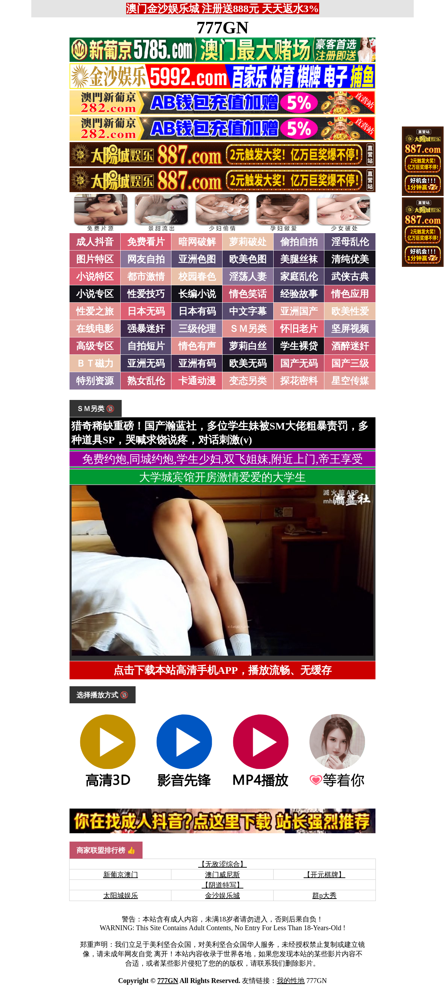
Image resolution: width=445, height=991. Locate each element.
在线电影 (95, 328)
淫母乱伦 (350, 242)
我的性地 (291, 980)
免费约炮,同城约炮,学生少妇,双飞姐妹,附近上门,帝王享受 (222, 459)
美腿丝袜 (299, 259)
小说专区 (95, 294)
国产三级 (350, 363)
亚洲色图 (197, 259)
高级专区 (95, 346)
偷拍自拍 (299, 242)
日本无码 (146, 311)
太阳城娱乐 (120, 895)
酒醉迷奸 (350, 346)
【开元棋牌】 (324, 874)
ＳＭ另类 (248, 328)
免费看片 (146, 242)
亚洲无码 (146, 363)
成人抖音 (95, 242)
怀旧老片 (299, 328)
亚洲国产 (299, 311)
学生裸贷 (299, 346)
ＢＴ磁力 (95, 363)
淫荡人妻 (248, 276)
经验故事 (299, 294)
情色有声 (197, 346)
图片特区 (95, 259)
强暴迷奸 (146, 328)
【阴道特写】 (222, 885)
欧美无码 (248, 363)
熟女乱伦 (146, 381)
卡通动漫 (197, 381)
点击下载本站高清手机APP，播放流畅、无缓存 (222, 670)
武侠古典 (350, 276)
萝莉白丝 (248, 346)
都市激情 (146, 276)
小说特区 (95, 276)
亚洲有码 (197, 363)
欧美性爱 (350, 311)
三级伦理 (197, 328)
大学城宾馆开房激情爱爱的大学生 (222, 477)
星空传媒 (350, 381)
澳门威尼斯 (222, 874)
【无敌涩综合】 (222, 864)
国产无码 (299, 363)
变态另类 (248, 381)
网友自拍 (146, 259)
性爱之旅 (95, 311)
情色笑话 (248, 294)
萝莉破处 (248, 242)
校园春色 (197, 276)
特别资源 (95, 381)
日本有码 (197, 311)
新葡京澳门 (120, 874)
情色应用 (350, 294)
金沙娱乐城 (222, 895)
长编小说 (197, 294)
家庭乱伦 (299, 276)
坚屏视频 (350, 328)
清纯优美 (350, 259)
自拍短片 (146, 346)
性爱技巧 (146, 294)
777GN (222, 27)
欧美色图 (248, 259)
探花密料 (299, 381)
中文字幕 (248, 311)
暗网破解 (197, 242)
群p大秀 (324, 895)
